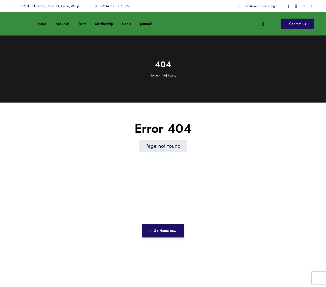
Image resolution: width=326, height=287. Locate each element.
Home (154, 75)
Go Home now (163, 230)
